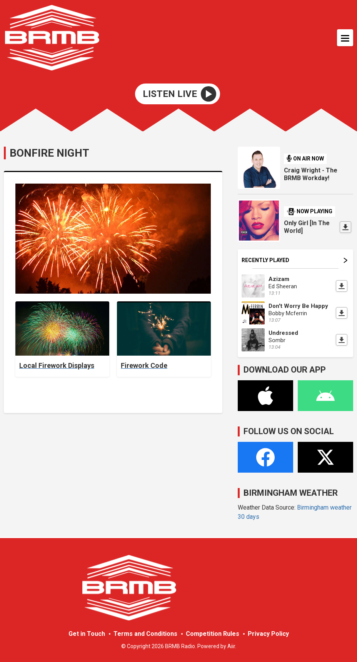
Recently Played (294, 260)
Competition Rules (212, 633)
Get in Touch (86, 633)
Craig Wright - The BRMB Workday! (310, 174)
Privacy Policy (268, 633)
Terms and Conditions (145, 633)
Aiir (231, 646)
